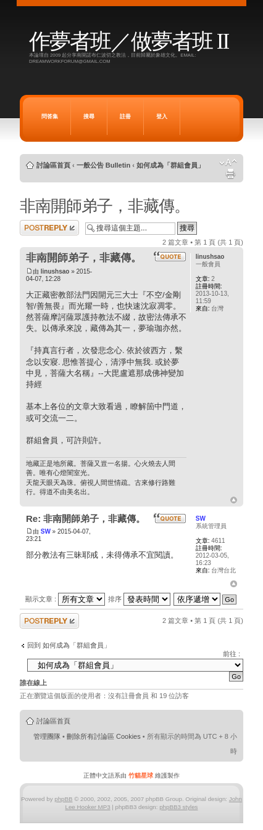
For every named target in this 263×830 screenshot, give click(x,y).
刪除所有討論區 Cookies (104, 736)
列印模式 (230, 173)
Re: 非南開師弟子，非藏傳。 (85, 518)
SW (46, 531)
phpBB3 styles (178, 807)
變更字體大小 (228, 162)
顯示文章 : (65, 599)
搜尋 (88, 116)
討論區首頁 (53, 165)
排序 (139, 599)
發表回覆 (49, 227)
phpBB (63, 798)
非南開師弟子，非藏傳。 (105, 206)
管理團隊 (47, 736)
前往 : (231, 653)
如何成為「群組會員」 (170, 165)
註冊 (125, 116)
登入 (161, 116)
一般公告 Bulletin (103, 165)
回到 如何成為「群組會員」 (69, 645)
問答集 (49, 116)
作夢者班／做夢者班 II (128, 42)
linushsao (55, 271)
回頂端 (233, 500)
